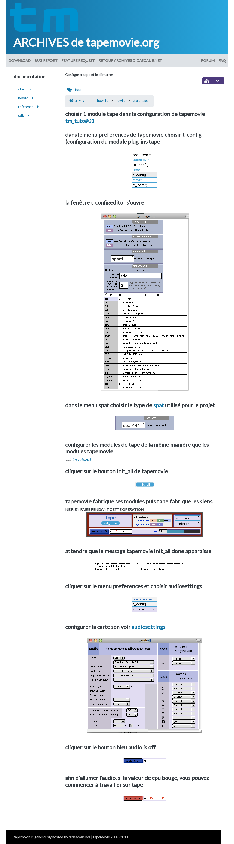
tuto (78, 89)
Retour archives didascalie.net (130, 60)
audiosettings (148, 626)
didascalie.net (79, 837)
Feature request (78, 60)
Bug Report (46, 60)
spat (158, 405)
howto (120, 100)
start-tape (140, 100)
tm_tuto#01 (80, 120)
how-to (102, 100)
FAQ (222, 60)
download (19, 60)
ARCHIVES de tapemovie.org (86, 42)
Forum (208, 60)
